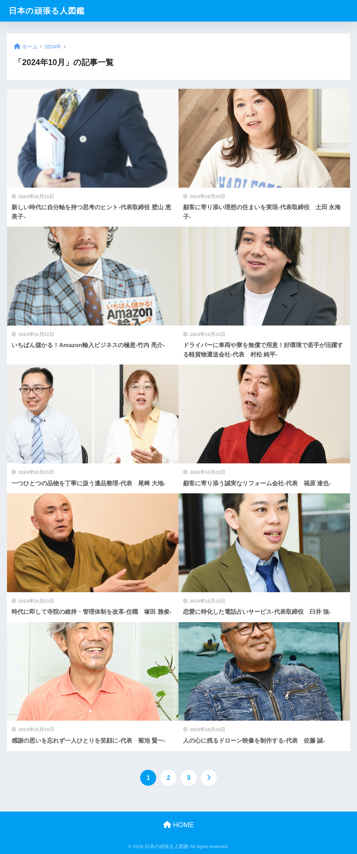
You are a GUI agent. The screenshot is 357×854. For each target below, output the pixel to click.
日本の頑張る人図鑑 (47, 10)
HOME (178, 825)
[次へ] (209, 778)
